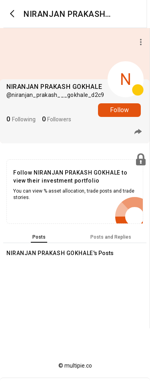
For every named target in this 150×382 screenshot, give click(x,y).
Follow (119, 110)
